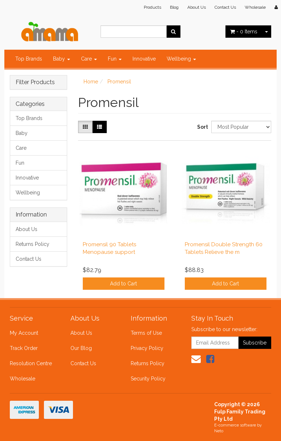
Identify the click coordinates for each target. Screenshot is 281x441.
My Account (24, 333)
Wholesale (255, 7)
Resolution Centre (31, 363)
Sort (201, 127)
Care (89, 59)
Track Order (24, 348)
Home (91, 82)
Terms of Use (146, 333)
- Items (243, 31)
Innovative (144, 59)
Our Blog (81, 348)
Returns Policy (32, 244)
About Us (196, 7)
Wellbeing (181, 59)
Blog (174, 7)
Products (152, 7)
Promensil (119, 82)
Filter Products (35, 82)
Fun (115, 59)
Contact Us (225, 7)
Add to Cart (123, 284)
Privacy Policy (147, 348)
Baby (61, 59)
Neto (218, 431)
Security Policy (148, 379)
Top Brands (28, 59)
